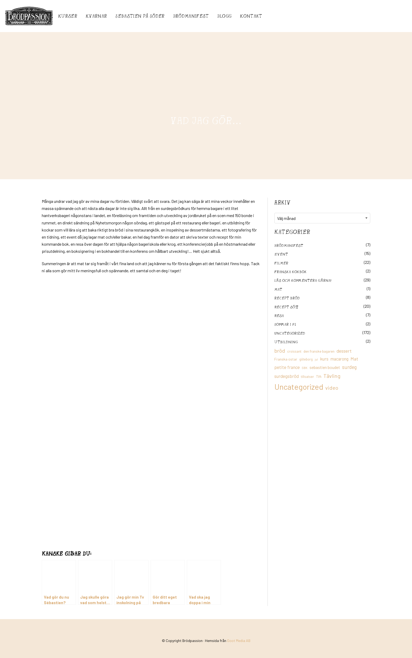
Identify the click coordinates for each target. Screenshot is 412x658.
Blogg (224, 15)
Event (281, 254)
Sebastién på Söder (139, 15)
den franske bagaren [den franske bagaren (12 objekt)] (318, 351)
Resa (279, 315)
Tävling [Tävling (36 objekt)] (332, 376)
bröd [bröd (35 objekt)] (279, 350)
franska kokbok (290, 271)
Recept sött (286, 307)
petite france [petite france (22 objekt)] (287, 367)
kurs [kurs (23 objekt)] (324, 358)
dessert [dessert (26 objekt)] (344, 351)
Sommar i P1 (285, 324)
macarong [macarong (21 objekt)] (339, 358)
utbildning (286, 342)
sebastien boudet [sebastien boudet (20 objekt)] (325, 367)
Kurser (67, 15)
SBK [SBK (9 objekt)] (304, 367)
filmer (281, 263)
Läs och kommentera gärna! (302, 280)
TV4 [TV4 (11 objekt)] (318, 376)
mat (278, 289)
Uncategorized (289, 333)
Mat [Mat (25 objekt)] (354, 359)
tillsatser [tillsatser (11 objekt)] (307, 376)
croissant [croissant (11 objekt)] (294, 351)
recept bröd (287, 298)
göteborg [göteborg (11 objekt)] (306, 359)
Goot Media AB (238, 640)
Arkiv (282, 202)
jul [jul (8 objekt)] (316, 359)
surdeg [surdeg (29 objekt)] (349, 367)
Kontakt (251, 15)
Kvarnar (96, 15)
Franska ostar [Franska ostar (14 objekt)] (285, 359)
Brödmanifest (191, 15)
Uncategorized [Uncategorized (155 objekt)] (298, 386)
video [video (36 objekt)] (331, 387)
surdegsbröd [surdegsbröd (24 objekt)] (286, 376)
